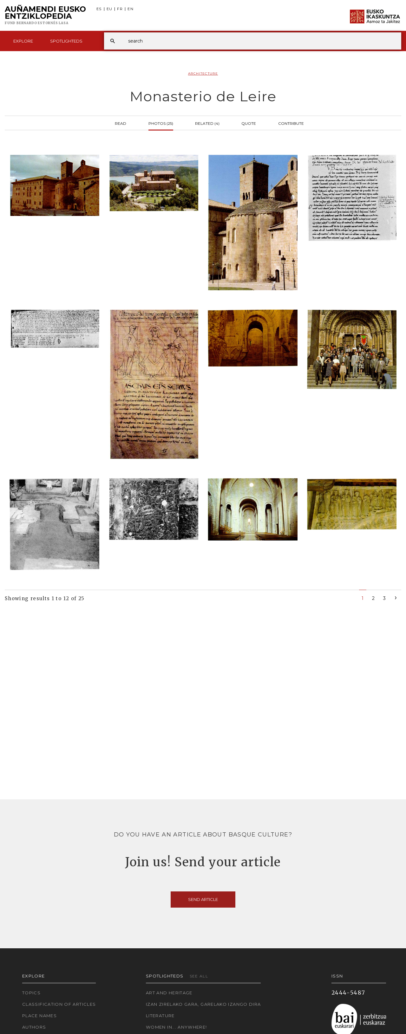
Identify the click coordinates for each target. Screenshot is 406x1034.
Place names (39, 1015)
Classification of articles (59, 1004)
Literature (160, 1015)
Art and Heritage (169, 992)
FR (120, 9)
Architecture (203, 73)
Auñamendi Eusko (45, 15)
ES (99, 9)
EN (131, 9)
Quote (248, 123)
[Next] (396, 597)
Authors (34, 1027)
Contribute (291, 123)
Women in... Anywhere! (176, 1027)
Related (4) (207, 123)
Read (120, 123)
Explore (23, 41)
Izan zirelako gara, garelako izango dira (203, 1004)
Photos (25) (160, 123)
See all (199, 976)
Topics (31, 992)
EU (110, 9)
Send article (203, 899)
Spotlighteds (66, 41)
